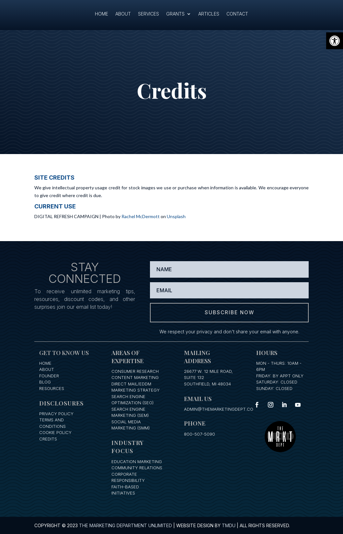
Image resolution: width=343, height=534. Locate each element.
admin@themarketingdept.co (218, 408)
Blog (45, 381)
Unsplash (176, 216)
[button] (334, 40)
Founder (49, 375)
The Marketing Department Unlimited (125, 525)
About (123, 14)
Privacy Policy (56, 413)
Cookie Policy (55, 432)
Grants (175, 14)
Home (101, 14)
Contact (237, 14)
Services (148, 14)
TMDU (228, 525)
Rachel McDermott (140, 216)
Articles (208, 14)
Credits (48, 438)
